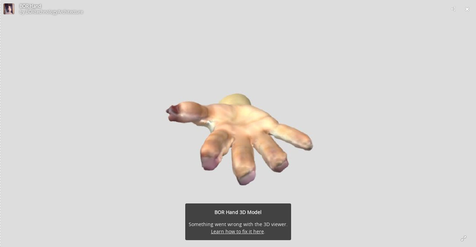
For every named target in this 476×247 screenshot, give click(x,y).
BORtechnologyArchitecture (54, 12)
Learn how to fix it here (237, 231)
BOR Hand (30, 6)
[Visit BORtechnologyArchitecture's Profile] (8, 8)
